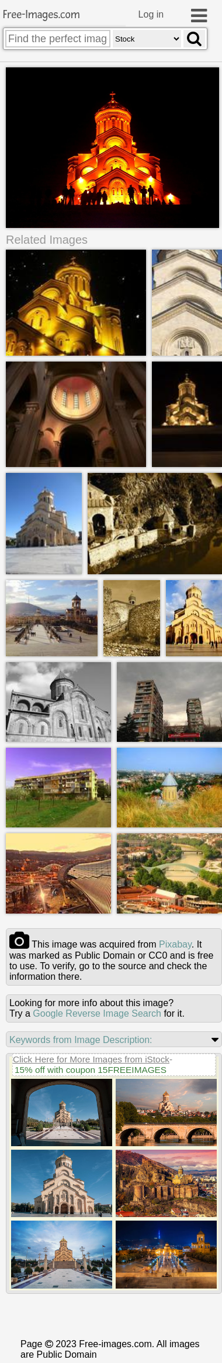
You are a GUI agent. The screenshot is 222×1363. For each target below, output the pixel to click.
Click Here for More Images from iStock (91, 1057)
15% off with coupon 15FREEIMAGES (90, 1068)
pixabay (175, 943)
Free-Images (41, 15)
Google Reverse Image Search (97, 1012)
